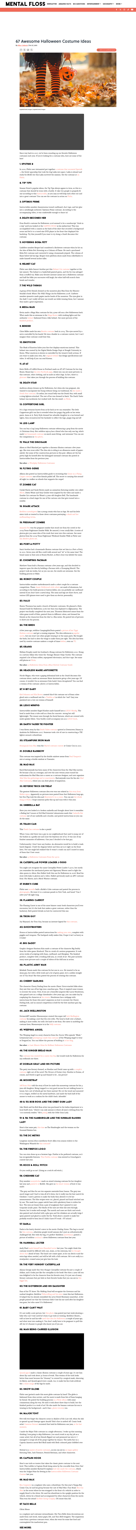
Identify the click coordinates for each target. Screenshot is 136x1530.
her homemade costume (34, 434)
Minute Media (64, 1528)
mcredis (32, 889)
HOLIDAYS (30, 1507)
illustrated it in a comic (54, 797)
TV (74, 641)
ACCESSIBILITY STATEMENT (52, 1523)
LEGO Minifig (71, 710)
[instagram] (124, 9)
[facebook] (116, 9)
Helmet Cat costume (61, 269)
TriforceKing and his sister (52, 1294)
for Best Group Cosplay (45, 1460)
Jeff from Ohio (25, 1085)
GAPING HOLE (50, 226)
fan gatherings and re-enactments (37, 778)
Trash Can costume (31, 829)
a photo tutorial (57, 1370)
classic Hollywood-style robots (48, 587)
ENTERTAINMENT (93, 4)
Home (22, 1507)
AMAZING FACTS (65, 4)
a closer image (28, 1345)
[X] (120, 9)
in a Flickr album (60, 1361)
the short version (62, 1184)
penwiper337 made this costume (45, 1037)
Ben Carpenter (25, 1447)
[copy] (31, 50)
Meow (22, 492)
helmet (30, 318)
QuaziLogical (25, 1334)
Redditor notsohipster (28, 511)
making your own (64, 932)
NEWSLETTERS (72, 1521)
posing (44, 1112)
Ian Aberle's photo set (28, 538)
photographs (25, 892)
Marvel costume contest (53, 745)
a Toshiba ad (50, 697)
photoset (23, 377)
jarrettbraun (68, 1234)
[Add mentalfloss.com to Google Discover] (106, 50)
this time (41, 1127)
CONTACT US (48, 1521)
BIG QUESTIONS (79, 4)
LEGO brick (72, 719)
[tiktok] (128, 9)
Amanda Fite (25, 527)
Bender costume (47, 331)
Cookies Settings (105, 1523)
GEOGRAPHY (108, 4)
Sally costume (55, 1024)
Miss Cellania (23, 45)
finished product (26, 320)
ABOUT (28, 1521)
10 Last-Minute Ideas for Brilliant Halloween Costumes (50, 1045)
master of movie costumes (39, 1411)
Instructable (42, 193)
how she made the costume (64, 1430)
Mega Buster (53, 315)
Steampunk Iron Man (28, 745)
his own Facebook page (43, 372)
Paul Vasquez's (75, 756)
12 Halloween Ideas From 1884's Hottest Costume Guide (50, 665)
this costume (72, 921)
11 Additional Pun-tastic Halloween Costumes (38, 1494)
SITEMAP (70, 1523)
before (63, 641)
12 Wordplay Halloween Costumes (41, 463)
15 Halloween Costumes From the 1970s (43, 857)
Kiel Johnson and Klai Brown (31, 694)
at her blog (68, 1040)
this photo (39, 436)
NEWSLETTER (52, 4)
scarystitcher (36, 1181)
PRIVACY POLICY (88, 1521)
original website (52, 355)
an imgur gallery (71, 1411)
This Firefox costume (49, 1157)
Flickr (70, 196)
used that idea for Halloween (53, 1318)
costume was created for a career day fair (39, 1056)
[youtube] (132, 9)
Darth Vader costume (48, 729)
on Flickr (66, 399)
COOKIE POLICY (104, 1521)
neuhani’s (39, 1237)
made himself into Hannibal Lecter (42, 1248)
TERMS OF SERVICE (31, 1523)
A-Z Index (86, 1523)
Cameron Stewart (31, 1386)
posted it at (34, 1184)
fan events (46, 997)
